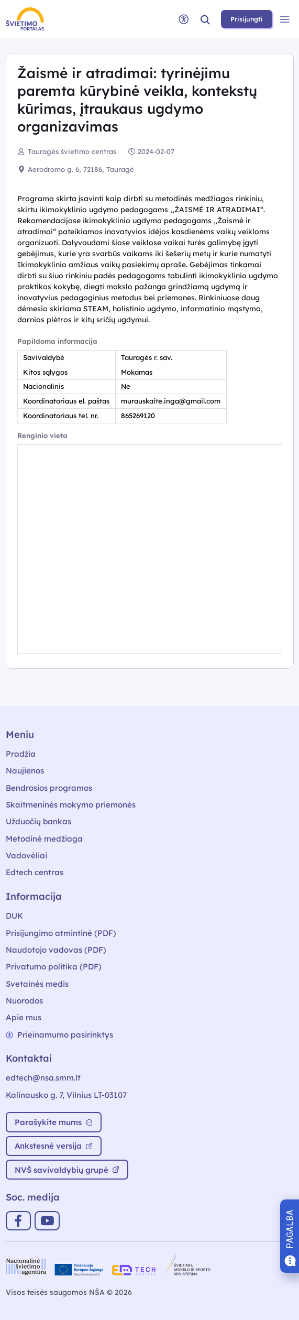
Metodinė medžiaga (44, 839)
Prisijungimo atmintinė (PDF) (61, 933)
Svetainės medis (37, 984)
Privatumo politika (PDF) (54, 967)
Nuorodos (24, 1001)
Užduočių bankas (38, 821)
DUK (14, 916)
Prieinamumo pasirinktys (60, 1035)
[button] (205, 19)
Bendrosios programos (49, 788)
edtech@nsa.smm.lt (43, 1078)
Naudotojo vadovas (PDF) (56, 950)
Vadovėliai (26, 855)
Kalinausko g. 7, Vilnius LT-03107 (66, 1095)
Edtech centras (34, 872)
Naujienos (25, 771)
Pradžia (21, 754)
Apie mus (23, 1017)
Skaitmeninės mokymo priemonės (71, 805)
